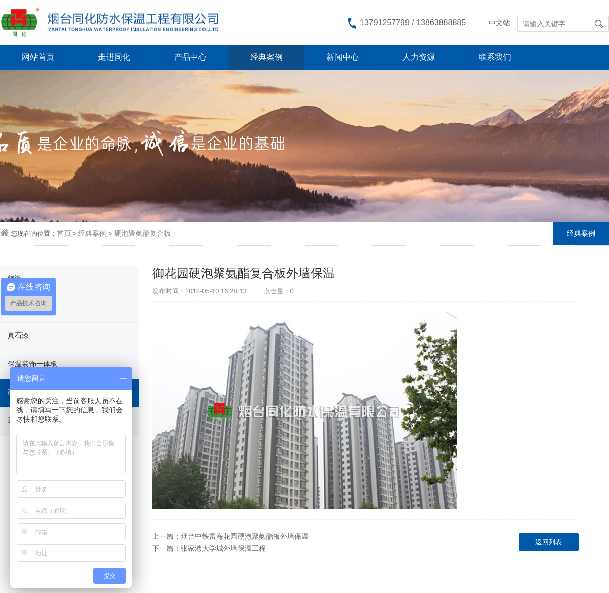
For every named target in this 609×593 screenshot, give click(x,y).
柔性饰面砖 (25, 307)
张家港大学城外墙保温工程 (223, 548)
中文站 (499, 23)
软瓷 (15, 278)
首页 (64, 233)
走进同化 (114, 57)
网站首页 (38, 57)
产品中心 (190, 57)
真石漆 (18, 335)
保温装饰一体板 (32, 364)
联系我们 (495, 57)
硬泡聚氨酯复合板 (142, 233)
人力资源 (418, 57)
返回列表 (548, 542)
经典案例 (266, 57)
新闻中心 (342, 57)
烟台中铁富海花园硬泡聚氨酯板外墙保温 (245, 536)
